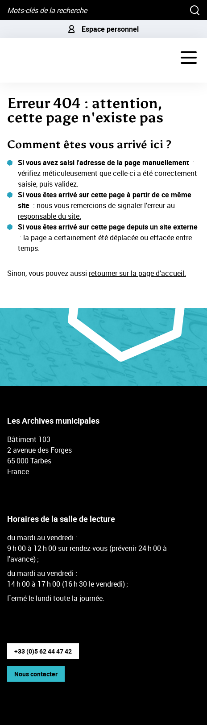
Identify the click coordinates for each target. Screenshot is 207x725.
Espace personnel (103, 29)
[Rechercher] (194, 10)
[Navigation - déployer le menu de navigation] (189, 57)
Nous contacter (36, 674)
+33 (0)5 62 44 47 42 (43, 651)
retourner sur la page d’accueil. (137, 273)
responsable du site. (49, 216)
